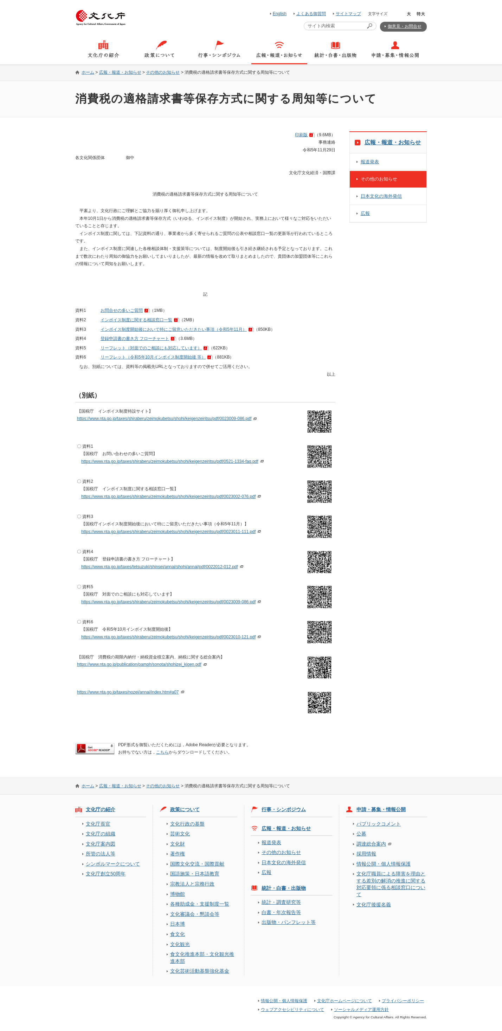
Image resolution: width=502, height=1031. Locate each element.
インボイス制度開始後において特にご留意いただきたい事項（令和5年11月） (174, 329)
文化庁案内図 (100, 844)
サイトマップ (348, 13)
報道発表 (370, 161)
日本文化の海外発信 (381, 196)
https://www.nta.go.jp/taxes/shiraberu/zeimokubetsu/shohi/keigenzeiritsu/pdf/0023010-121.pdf (168, 637)
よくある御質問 (311, 13)
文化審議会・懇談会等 (194, 914)
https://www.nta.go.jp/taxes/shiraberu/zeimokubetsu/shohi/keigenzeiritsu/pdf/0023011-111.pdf (168, 531)
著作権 (177, 853)
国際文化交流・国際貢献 (197, 864)
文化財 (177, 844)
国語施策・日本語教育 (194, 873)
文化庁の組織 (100, 833)
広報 (365, 213)
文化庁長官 (98, 824)
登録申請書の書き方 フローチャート (135, 338)
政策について (185, 809)
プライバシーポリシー (403, 1000)
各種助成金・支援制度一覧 (199, 904)
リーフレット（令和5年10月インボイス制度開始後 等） (153, 357)
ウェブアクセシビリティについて (292, 1009)
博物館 (177, 894)
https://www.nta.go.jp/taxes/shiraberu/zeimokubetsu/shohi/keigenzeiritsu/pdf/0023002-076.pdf (168, 496)
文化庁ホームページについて (344, 1000)
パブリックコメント (378, 824)
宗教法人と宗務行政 (192, 884)
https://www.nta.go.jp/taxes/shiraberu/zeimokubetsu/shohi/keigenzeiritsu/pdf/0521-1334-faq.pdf (169, 461)
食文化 (177, 934)
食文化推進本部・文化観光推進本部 (202, 957)
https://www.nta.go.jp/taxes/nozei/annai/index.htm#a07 (128, 692)
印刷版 (301, 134)
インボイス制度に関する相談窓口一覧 (136, 319)
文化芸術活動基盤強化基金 (199, 971)
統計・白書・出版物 (284, 888)
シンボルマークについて (113, 864)
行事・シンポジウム (284, 809)
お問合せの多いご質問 (122, 310)
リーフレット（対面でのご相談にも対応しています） (151, 348)
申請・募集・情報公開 (381, 809)
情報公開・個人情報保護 (383, 864)
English (280, 13)
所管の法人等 (100, 853)
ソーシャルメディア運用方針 (361, 1009)
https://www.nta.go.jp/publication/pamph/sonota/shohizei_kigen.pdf (139, 664)
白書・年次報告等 (281, 912)
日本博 (177, 924)
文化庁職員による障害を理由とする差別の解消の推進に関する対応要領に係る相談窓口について (390, 884)
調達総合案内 (371, 844)
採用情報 (366, 853)
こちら (162, 752)
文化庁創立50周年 (105, 873)
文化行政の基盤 (187, 824)
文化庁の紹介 (100, 809)
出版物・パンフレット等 (289, 922)
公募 (361, 833)
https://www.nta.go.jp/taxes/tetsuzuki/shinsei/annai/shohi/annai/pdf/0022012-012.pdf (159, 566)
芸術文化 (180, 833)
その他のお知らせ (163, 72)
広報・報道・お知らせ (120, 72)
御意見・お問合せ (404, 26)
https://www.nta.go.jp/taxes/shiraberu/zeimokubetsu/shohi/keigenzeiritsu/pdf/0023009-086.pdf (164, 418)
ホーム (88, 72)
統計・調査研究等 (281, 902)
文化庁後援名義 (373, 904)
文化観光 (180, 944)
